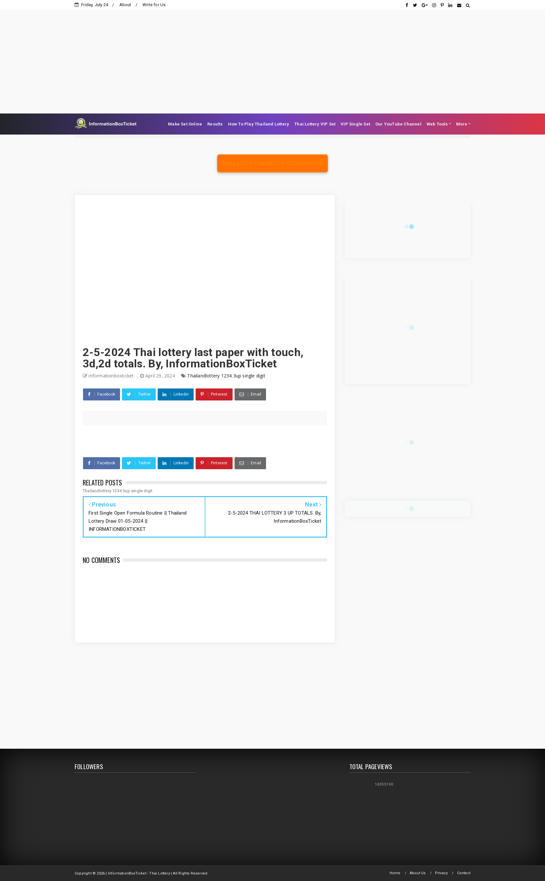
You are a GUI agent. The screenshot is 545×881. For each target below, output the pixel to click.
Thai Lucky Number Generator (272, 163)
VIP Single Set (355, 124)
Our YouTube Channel (398, 124)
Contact (463, 873)
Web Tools (437, 124)
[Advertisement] (272, 55)
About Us (418, 873)
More (461, 124)
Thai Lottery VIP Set (314, 124)
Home (395, 873)
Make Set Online (185, 124)
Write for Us (153, 4)
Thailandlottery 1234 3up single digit (226, 376)
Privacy (441, 873)
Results (215, 124)
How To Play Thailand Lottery (258, 124)
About (125, 4)
